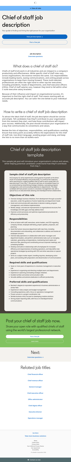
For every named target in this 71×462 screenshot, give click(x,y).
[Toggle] (68, 459)
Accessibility (35, 450)
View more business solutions (35, 436)
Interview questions (35, 56)
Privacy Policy (35, 444)
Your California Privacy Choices (35, 446)
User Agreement (35, 448)
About (35, 440)
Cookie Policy (35, 442)
